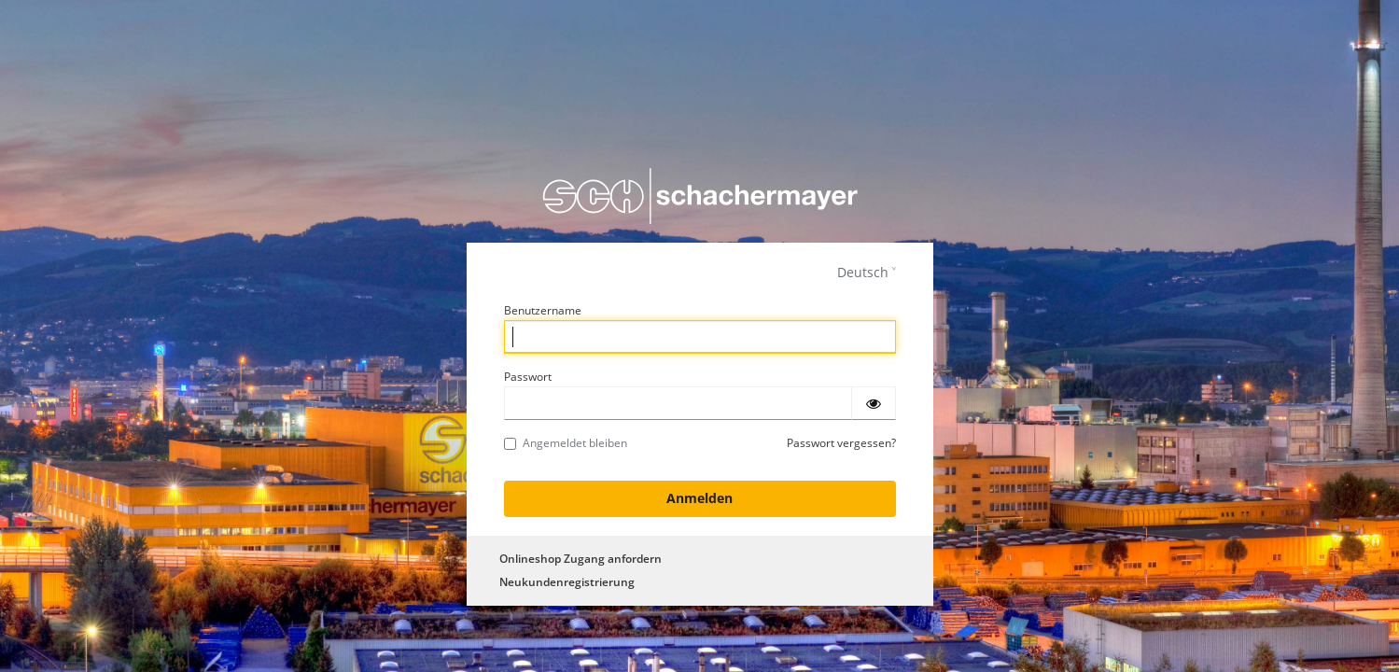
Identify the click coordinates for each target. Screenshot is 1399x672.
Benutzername (542, 310)
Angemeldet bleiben (565, 443)
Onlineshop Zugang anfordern (580, 559)
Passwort (528, 377)
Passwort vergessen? (841, 443)
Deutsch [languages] (862, 272)
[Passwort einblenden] (873, 403)
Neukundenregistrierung (567, 582)
